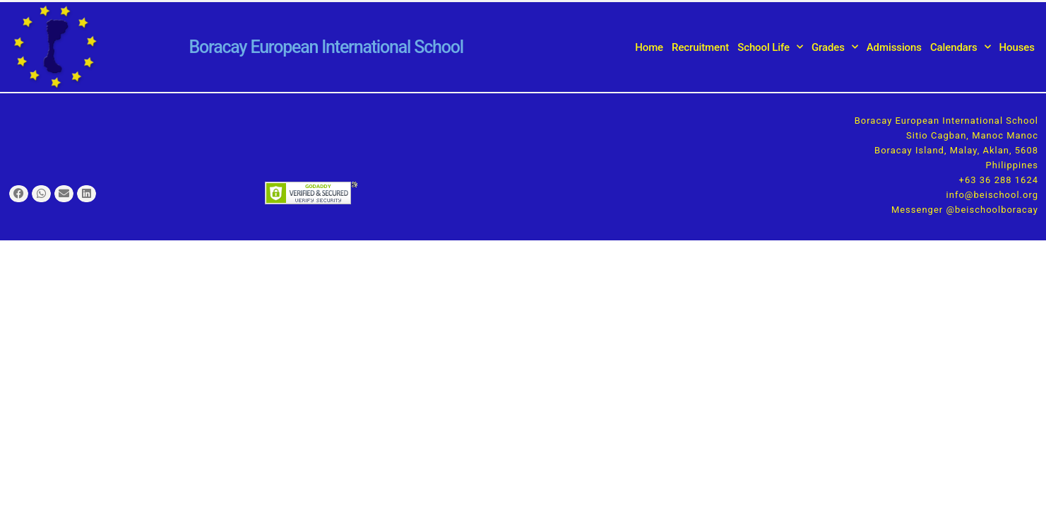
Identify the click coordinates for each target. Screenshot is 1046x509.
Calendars (960, 47)
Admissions (894, 47)
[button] (18, 194)
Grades (835, 47)
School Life (770, 47)
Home (649, 47)
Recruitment (700, 47)
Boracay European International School (326, 47)
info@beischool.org (992, 194)
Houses (1017, 47)
